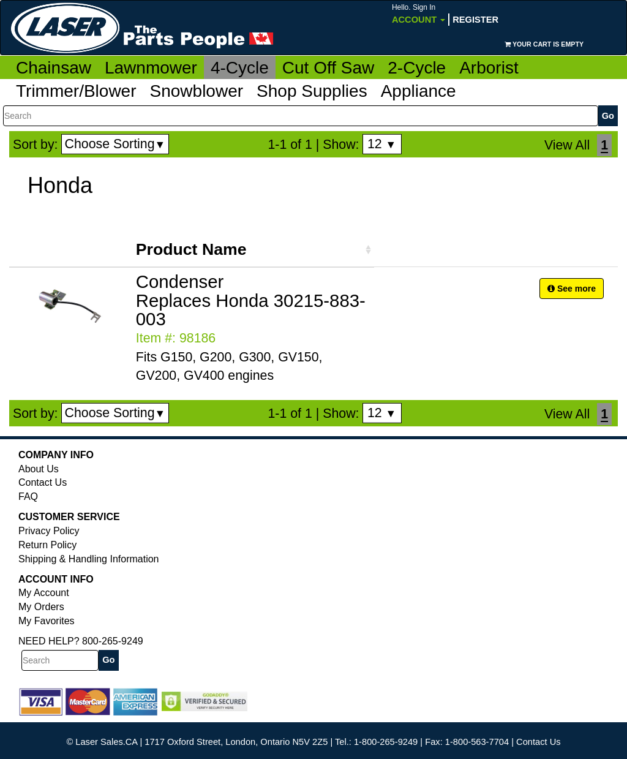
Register (475, 20)
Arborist (488, 67)
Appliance (418, 90)
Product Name (191, 249)
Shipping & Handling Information (88, 559)
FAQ (28, 496)
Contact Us (42, 482)
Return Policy (47, 545)
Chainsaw (53, 67)
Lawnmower (151, 67)
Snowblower (197, 90)
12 (381, 144)
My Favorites (46, 621)
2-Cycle (417, 67)
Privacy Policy (49, 531)
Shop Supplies (312, 90)
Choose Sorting (115, 144)
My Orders (41, 607)
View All (567, 145)
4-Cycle (240, 67)
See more (571, 288)
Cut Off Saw (328, 67)
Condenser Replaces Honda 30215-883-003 (251, 300)
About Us (38, 469)
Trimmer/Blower (76, 90)
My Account (43, 592)
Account (418, 14)
